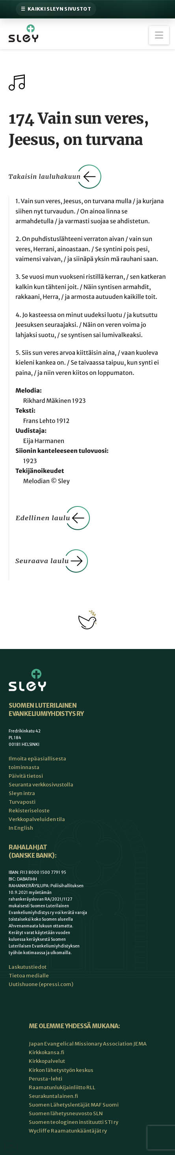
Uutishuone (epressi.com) (41, 984)
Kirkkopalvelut (47, 1061)
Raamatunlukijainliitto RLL (62, 1087)
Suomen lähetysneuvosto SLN (66, 1113)
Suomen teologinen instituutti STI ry (73, 1122)
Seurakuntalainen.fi (53, 1096)
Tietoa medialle (29, 975)
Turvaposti (22, 802)
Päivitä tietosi (26, 776)
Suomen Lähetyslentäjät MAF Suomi (74, 1104)
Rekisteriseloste (29, 810)
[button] (159, 35)
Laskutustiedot (28, 967)
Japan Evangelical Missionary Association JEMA (88, 1043)
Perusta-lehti (45, 1078)
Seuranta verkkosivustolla (41, 784)
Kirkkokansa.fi (46, 1052)
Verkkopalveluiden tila (37, 819)
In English (21, 828)
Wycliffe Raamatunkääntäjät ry (68, 1130)
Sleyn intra (22, 793)
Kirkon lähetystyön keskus (61, 1070)
